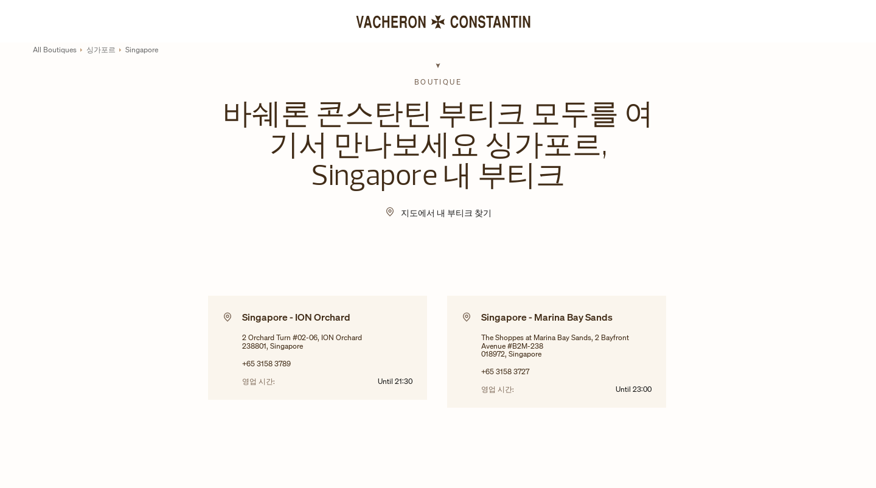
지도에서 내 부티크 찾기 (446, 212)
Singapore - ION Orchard (296, 317)
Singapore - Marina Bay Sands (547, 317)
